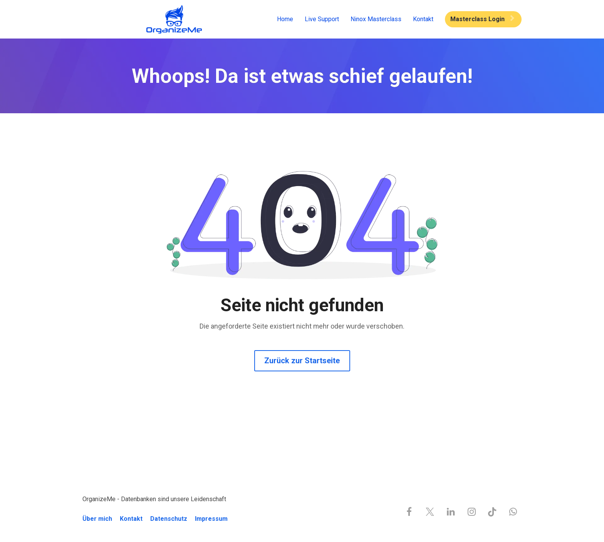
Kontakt (423, 19)
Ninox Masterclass (376, 19)
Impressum (211, 518)
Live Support (322, 19)
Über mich (97, 518)
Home (285, 19)
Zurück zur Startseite (302, 360)
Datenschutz (168, 518)
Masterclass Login (482, 19)
